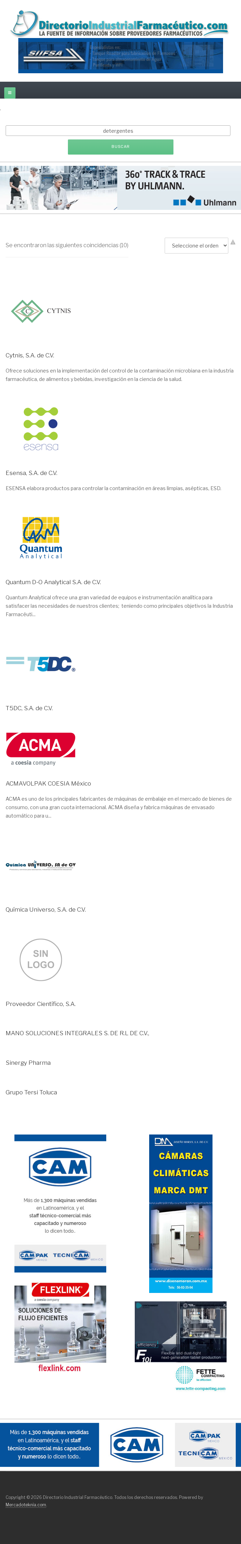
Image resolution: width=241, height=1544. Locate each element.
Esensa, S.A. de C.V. (31, 472)
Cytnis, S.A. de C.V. (30, 355)
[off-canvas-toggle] (9, 93)
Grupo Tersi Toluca (31, 1092)
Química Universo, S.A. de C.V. (46, 909)
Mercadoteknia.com (26, 1504)
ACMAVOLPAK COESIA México (48, 783)
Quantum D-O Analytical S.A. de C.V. (53, 582)
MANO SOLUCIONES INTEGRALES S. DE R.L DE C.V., (77, 1033)
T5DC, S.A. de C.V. (29, 708)
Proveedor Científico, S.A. (41, 1003)
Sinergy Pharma (28, 1062)
